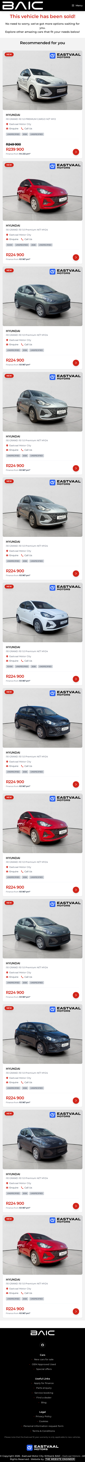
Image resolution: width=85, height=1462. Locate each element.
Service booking (43, 1392)
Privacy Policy (43, 1416)
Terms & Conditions (43, 1431)
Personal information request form (44, 1426)
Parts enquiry (44, 1387)
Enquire (12, 128)
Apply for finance (44, 1383)
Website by (53, 1459)
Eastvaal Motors (71, 1456)
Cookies (43, 1421)
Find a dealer (43, 1397)
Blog (44, 1402)
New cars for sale (44, 1359)
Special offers (44, 1369)
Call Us (26, 128)
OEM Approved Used (44, 1364)
